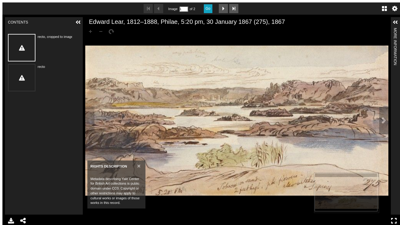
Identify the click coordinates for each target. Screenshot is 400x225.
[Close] (139, 166)
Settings (394, 8)
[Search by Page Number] (183, 9)
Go (208, 8)
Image (173, 9)
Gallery (384, 8)
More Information (395, 30)
